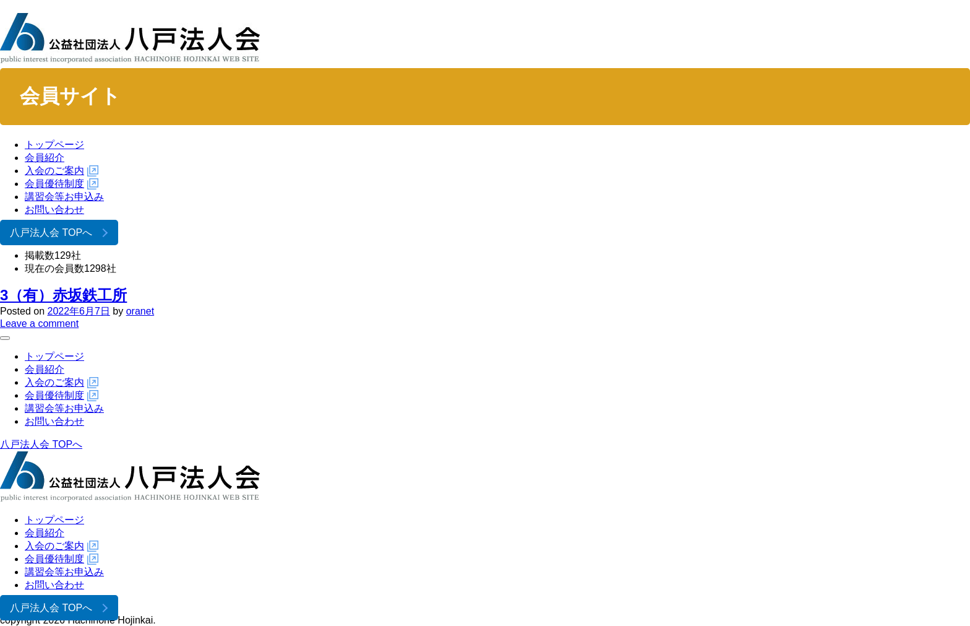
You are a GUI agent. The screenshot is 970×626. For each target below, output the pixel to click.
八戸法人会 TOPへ (51, 232)
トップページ (54, 144)
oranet (140, 311)
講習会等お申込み (64, 196)
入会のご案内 (54, 170)
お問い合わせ (54, 209)
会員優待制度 (54, 183)
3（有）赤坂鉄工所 (63, 295)
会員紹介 (44, 157)
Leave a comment (39, 323)
